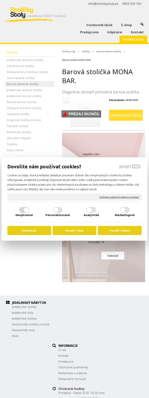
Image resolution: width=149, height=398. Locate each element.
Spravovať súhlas (96, 392)
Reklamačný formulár (74, 336)
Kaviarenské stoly (23, 334)
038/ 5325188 (117, 324)
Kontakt (65, 312)
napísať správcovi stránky (113, 389)
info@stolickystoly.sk (121, 332)
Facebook (114, 338)
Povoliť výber (74, 230)
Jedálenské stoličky (24, 307)
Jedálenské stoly (22, 312)
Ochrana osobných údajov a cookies (119, 197)
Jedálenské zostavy (24, 318)
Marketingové (125, 215)
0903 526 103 (117, 328)
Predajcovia (68, 318)
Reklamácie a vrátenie (75, 330)
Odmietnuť (29, 230)
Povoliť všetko (120, 230)
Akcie (15, 340)
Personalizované (58, 215)
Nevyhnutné (24, 215)
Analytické (91, 215)
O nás (64, 307)
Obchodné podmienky (75, 324)
